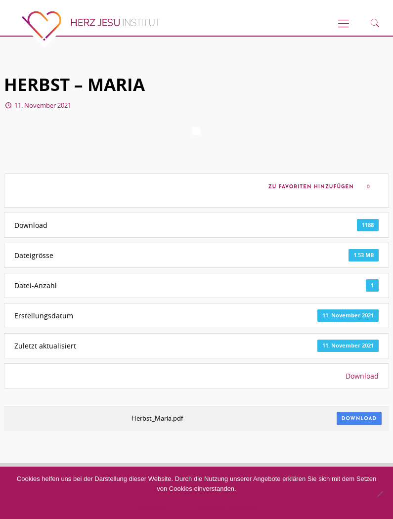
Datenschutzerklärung (226, 507)
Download (362, 376)
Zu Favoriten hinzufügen (309, 187)
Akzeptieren (151, 507)
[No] (380, 494)
